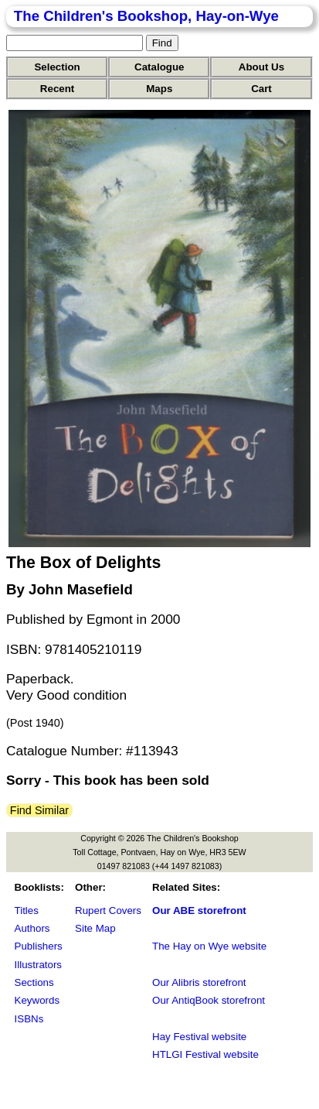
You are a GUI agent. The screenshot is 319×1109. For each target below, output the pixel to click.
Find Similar (39, 810)
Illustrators (38, 964)
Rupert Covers (108, 910)
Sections (34, 982)
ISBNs (29, 1019)
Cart (261, 88)
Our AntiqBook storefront (208, 1000)
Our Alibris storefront (199, 982)
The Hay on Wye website (209, 946)
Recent (57, 88)
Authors (32, 928)
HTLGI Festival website (205, 1054)
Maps (159, 88)
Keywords (37, 1000)
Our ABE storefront (199, 910)
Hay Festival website (199, 1036)
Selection (57, 67)
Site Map (95, 928)
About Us (261, 67)
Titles (27, 910)
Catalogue (159, 67)
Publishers (39, 946)
